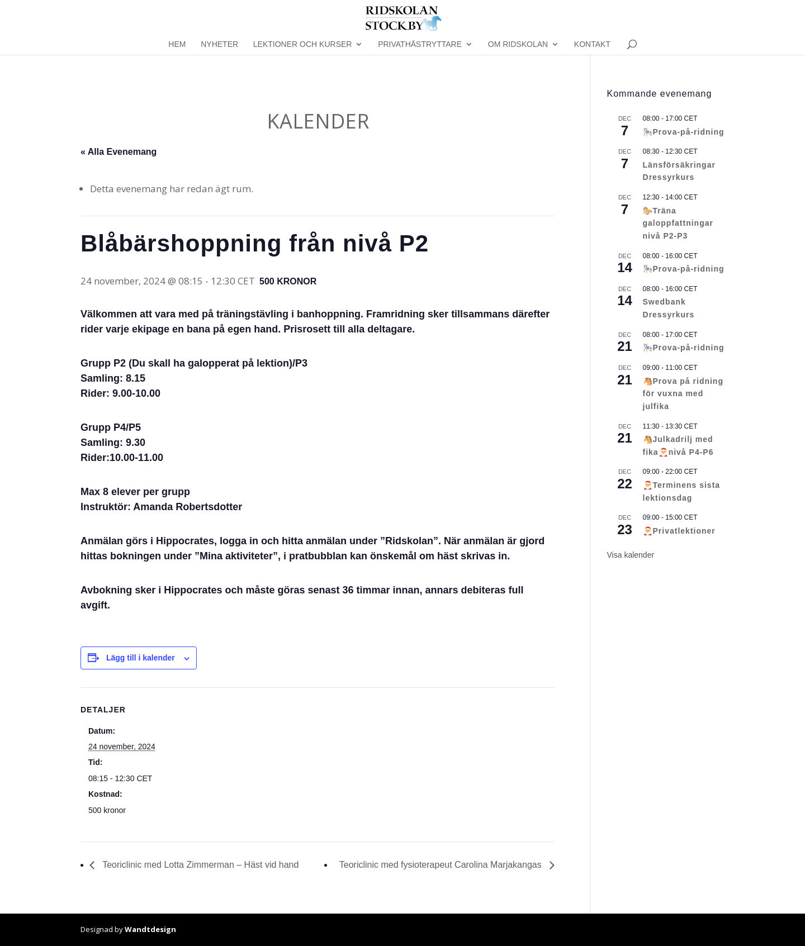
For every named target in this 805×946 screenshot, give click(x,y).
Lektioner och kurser (302, 44)
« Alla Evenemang (118, 151)
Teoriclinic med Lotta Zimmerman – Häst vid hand (199, 864)
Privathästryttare (420, 44)
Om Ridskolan (518, 44)
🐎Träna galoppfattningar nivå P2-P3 (678, 223)
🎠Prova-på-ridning (683, 131)
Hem (177, 44)
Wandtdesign (150, 929)
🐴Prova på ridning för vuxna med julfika (683, 394)
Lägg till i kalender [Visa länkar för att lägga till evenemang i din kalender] (140, 657)
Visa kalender (631, 554)
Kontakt (592, 44)
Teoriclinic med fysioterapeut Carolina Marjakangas (441, 864)
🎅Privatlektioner (679, 530)
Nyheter (219, 44)
